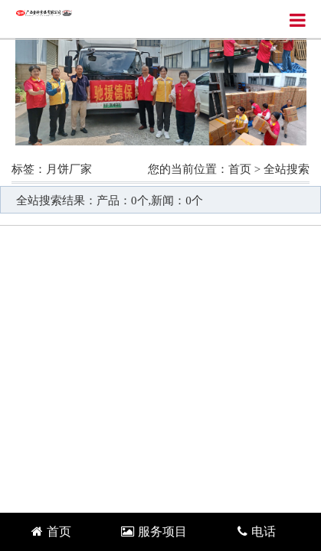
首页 (239, 169)
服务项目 (154, 531)
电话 (256, 531)
